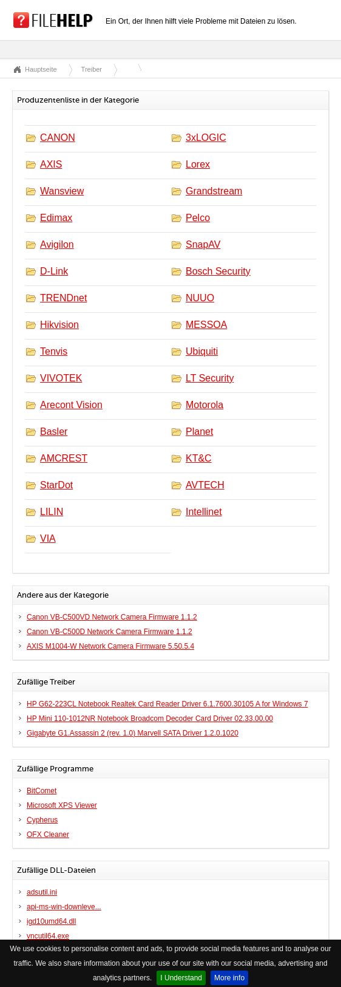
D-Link (54, 271)
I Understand (181, 978)
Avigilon (57, 244)
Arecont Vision (71, 405)
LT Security (210, 378)
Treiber (91, 69)
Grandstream (214, 191)
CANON (57, 137)
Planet (199, 431)
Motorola (204, 405)
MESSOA (206, 324)
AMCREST (63, 458)
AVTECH (205, 485)
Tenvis (53, 351)
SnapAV (203, 244)
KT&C (199, 458)
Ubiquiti (202, 351)
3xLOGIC (206, 137)
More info (229, 978)
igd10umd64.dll (51, 921)
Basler (53, 431)
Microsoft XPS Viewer (62, 805)
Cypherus (42, 820)
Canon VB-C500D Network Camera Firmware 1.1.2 (109, 631)
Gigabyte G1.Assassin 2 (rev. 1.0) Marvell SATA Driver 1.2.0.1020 (132, 733)
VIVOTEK (61, 378)
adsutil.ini (42, 892)
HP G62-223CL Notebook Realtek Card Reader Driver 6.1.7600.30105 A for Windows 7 (167, 704)
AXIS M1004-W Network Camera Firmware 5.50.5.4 (110, 646)
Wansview (62, 191)
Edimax (56, 218)
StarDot (56, 485)
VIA (48, 538)
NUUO (200, 298)
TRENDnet (63, 298)
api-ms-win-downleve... (64, 907)
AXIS (51, 164)
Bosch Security (218, 271)
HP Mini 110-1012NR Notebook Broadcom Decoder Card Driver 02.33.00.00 (150, 718)
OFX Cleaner (48, 834)
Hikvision (59, 324)
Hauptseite (41, 69)
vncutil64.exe (48, 936)
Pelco (198, 218)
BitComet (41, 791)
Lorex (198, 164)
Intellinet (204, 512)
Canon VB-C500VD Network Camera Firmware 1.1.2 (112, 617)
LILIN (51, 512)
